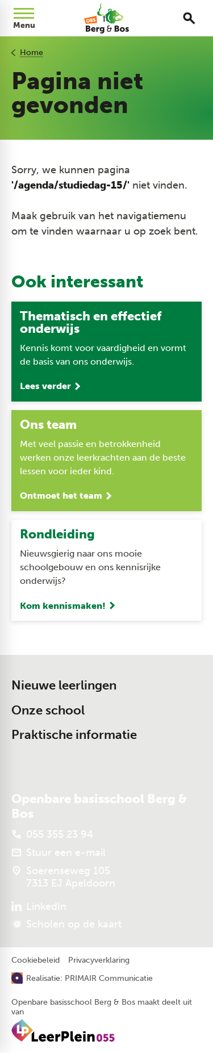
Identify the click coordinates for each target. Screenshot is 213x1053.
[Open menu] (23, 18)
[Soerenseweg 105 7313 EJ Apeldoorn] (63, 876)
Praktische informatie (74, 734)
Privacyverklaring (99, 960)
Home (31, 52)
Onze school (48, 710)
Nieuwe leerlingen (63, 685)
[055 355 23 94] (52, 834)
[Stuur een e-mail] (58, 852)
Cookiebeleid (35, 960)
